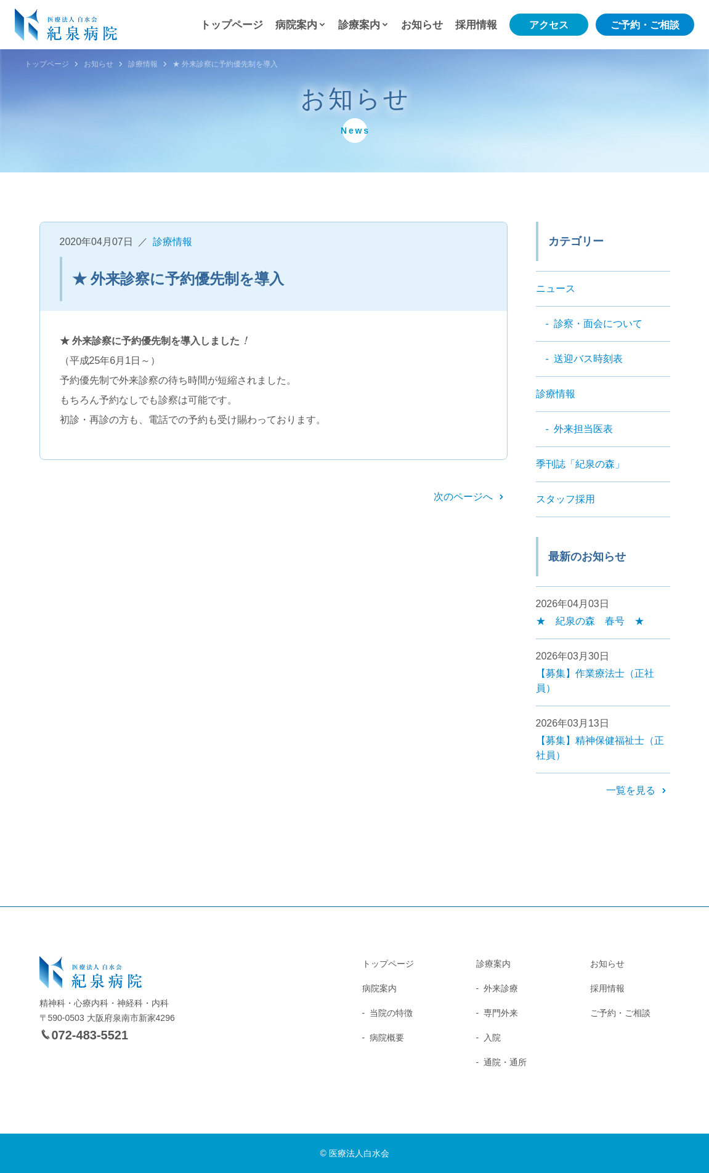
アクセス (549, 25)
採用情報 (476, 25)
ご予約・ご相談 (644, 25)
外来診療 (501, 988)
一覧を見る (630, 790)
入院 (492, 1037)
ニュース (555, 288)
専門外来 (501, 1013)
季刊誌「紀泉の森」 (580, 464)
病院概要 (387, 1037)
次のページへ (463, 496)
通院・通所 (505, 1062)
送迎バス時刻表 (588, 358)
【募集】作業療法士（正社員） (595, 680)
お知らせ (422, 25)
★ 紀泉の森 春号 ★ (590, 621)
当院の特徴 (391, 1013)
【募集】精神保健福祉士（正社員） (600, 747)
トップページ (231, 25)
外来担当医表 (583, 429)
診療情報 (143, 64)
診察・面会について (598, 323)
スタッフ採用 (565, 499)
